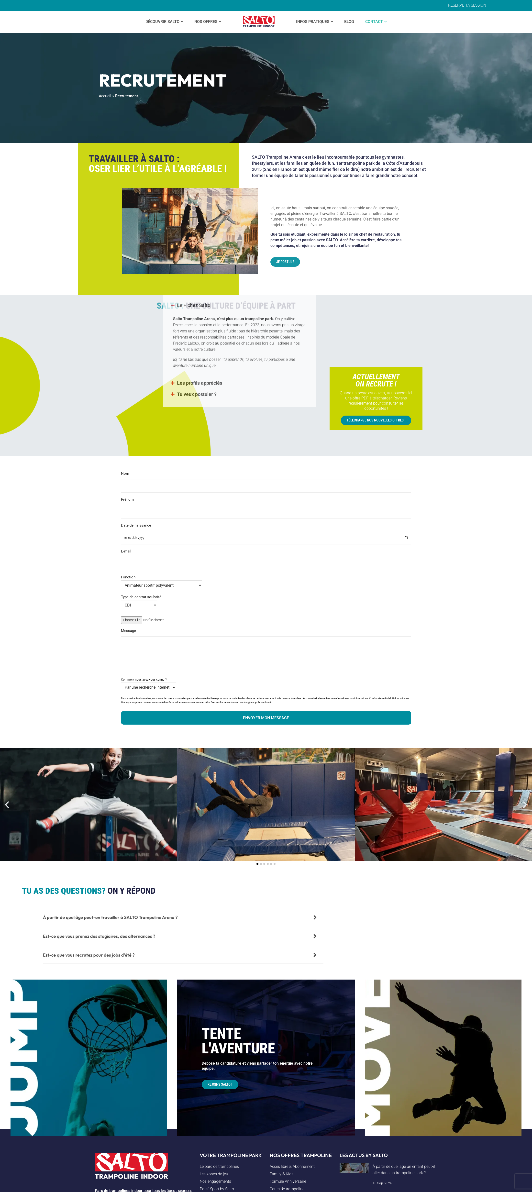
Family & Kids (281, 1174)
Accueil (105, 96)
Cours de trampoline (287, 1189)
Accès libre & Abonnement (292, 1166)
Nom (266, 479)
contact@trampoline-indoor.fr (256, 702)
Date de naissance (266, 531)
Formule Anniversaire (288, 1181)
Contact (374, 21)
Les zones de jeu (214, 1174)
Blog (349, 21)
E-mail (266, 557)
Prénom (266, 505)
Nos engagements (215, 1181)
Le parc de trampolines (219, 1166)
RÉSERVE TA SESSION (467, 5)
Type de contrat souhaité (141, 601)
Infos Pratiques (312, 21)
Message (266, 651)
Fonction (161, 581)
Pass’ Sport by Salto (217, 1189)
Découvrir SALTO (162, 21)
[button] (6, 804)
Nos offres (205, 21)
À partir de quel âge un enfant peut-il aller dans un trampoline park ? (404, 1169)
